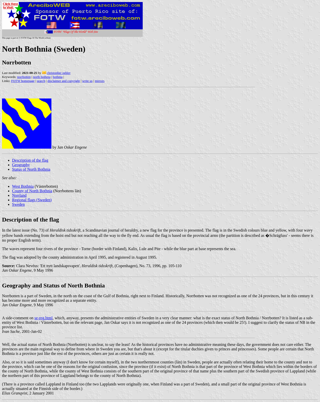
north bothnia (42, 77)
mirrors (99, 81)
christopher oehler (58, 73)
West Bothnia (23, 186)
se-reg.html (43, 318)
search (41, 81)
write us (87, 81)
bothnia (57, 77)
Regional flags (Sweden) (32, 200)
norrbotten (24, 77)
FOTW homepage (22, 81)
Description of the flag (30, 160)
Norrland (19, 195)
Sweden (18, 204)
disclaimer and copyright (63, 81)
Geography (21, 165)
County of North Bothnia (32, 191)
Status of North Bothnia (31, 169)
